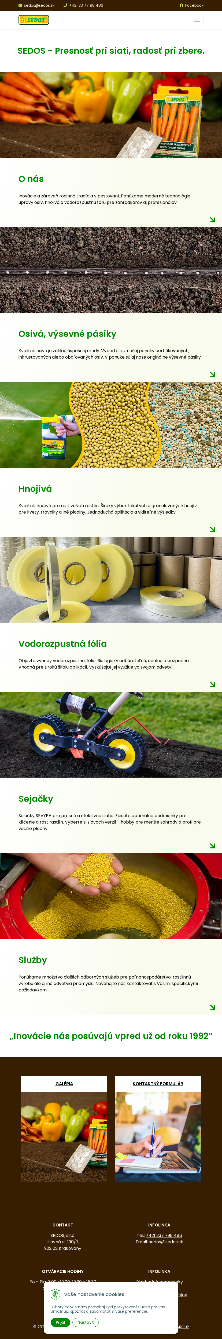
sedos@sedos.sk (36, 5)
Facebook (192, 5)
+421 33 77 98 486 (83, 5)
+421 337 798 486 (164, 1235)
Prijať (60, 1322)
